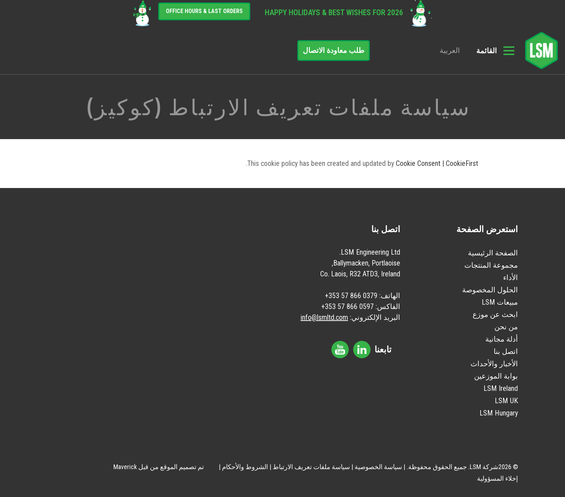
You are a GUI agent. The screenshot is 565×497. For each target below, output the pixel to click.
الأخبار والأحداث (494, 363)
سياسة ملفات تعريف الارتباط (311, 467)
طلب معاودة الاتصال (333, 50)
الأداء (510, 277)
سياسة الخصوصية (378, 467)
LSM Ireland (501, 388)
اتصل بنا (506, 351)
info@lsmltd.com (324, 317)
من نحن (506, 326)
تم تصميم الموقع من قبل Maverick (158, 467)
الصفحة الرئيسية (493, 252)
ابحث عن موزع (495, 314)
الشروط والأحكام (245, 467)
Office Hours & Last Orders (204, 11)
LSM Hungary (499, 413)
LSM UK (506, 400)
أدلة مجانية (501, 339)
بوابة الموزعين (496, 376)
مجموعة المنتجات (491, 265)
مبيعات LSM (500, 302)
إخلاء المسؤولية (497, 478)
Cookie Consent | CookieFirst (437, 163)
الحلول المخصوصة (490, 289)
